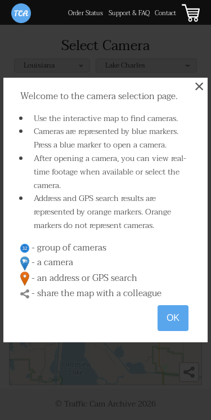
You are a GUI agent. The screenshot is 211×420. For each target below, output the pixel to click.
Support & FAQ (129, 13)
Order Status (85, 13)
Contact (165, 13)
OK (173, 318)
